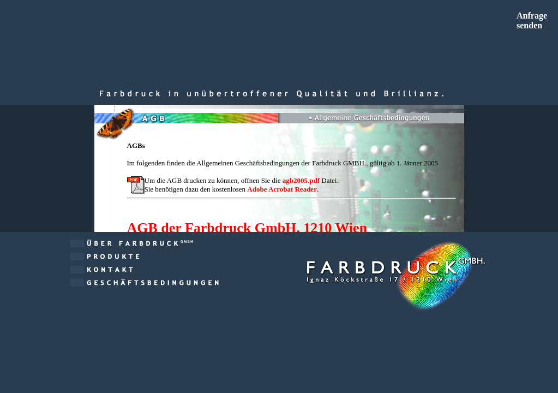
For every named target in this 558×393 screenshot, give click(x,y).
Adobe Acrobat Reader (282, 189)
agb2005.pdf (301, 180)
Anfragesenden (532, 20)
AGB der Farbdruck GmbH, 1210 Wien (247, 228)
